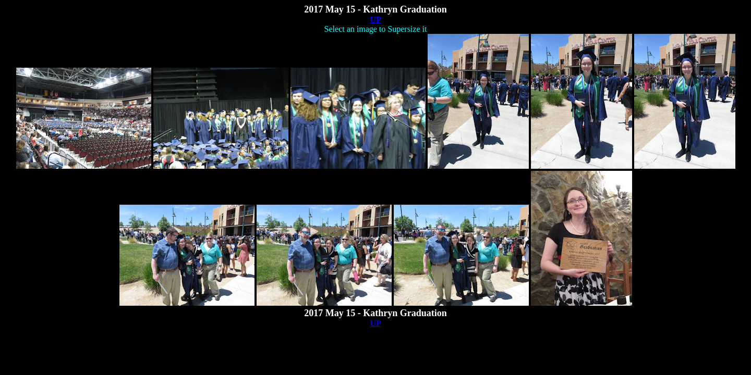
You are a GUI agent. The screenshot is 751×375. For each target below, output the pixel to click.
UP (375, 19)
